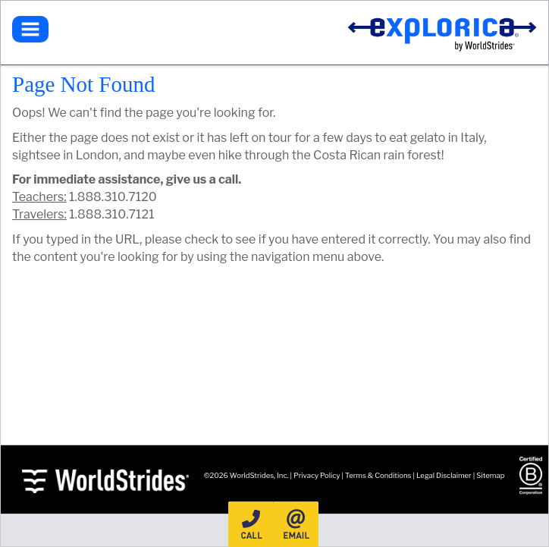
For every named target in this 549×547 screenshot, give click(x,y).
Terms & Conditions (378, 475)
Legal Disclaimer (444, 475)
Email (295, 524)
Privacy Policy (316, 475)
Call (251, 524)
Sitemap (490, 475)
